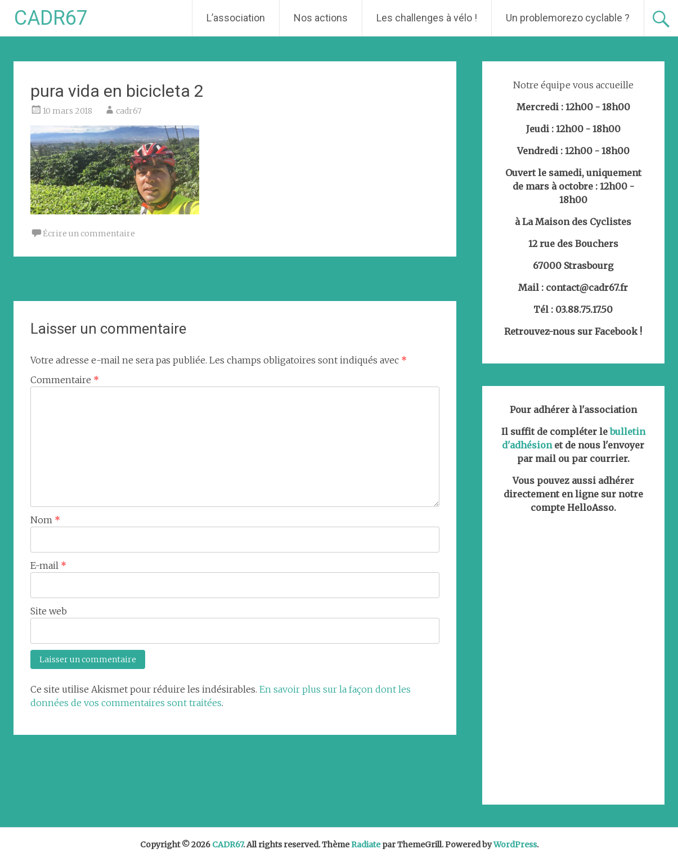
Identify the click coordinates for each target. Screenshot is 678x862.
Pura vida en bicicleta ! (67, 285)
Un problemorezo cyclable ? (568, 18)
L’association (235, 18)
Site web (48, 611)
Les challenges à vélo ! (426, 18)
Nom (45, 520)
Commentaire (64, 379)
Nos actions (321, 18)
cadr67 (129, 111)
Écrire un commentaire (89, 233)
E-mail (48, 565)
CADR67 (51, 18)
